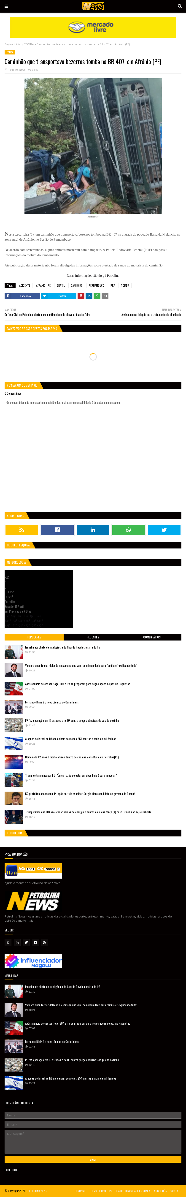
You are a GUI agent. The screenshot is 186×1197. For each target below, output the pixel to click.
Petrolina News (16, 69)
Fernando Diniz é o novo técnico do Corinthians (52, 702)
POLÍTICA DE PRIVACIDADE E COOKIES (130, 1191)
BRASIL (61, 285)
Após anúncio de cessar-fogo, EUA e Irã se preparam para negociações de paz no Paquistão (77, 683)
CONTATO (175, 1191)
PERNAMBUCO (96, 285)
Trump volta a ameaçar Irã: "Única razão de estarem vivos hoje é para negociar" (71, 775)
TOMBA (29, 44)
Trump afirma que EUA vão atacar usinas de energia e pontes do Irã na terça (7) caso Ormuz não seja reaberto (88, 812)
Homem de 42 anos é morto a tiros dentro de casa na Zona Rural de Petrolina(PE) (72, 757)
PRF (113, 285)
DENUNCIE (80, 1191)
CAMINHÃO (77, 285)
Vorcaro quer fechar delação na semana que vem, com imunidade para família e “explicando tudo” (81, 665)
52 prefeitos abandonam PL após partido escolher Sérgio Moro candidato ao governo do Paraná (80, 793)
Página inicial (13, 44)
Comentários (152, 637)
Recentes (93, 637)
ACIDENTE (24, 285)
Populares (34, 637)
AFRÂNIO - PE (43, 285)
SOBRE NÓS (160, 1191)
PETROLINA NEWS (37, 1191)
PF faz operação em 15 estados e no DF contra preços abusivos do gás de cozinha (72, 720)
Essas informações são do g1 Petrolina (93, 275)
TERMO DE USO (97, 1191)
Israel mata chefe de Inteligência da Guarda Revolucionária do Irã (62, 647)
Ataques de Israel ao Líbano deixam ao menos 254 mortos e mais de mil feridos (70, 738)
